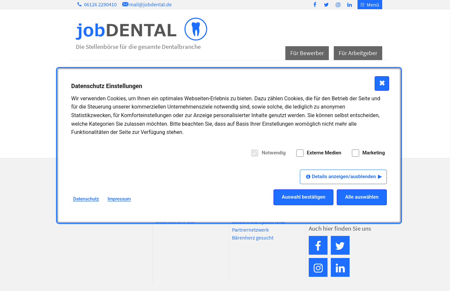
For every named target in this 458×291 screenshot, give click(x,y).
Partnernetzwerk (250, 229)
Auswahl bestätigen (303, 197)
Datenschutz (86, 199)
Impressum (119, 199)
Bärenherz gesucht (252, 237)
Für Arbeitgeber (358, 53)
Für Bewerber (307, 53)
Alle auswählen (362, 197)
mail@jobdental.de (146, 4)
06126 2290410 (96, 4)
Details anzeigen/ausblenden (344, 176)
